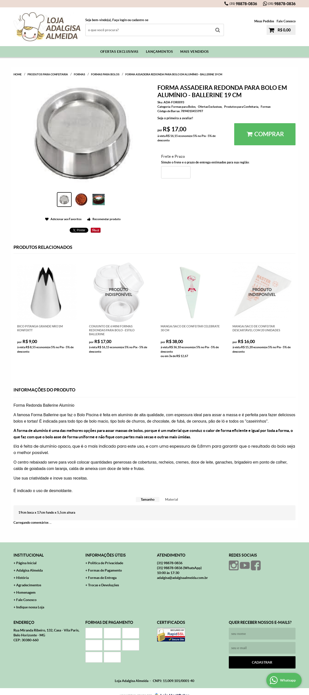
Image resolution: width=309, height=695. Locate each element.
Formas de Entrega (102, 578)
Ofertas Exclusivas (119, 51)
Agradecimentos (28, 585)
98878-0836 (243, 3)
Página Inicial (26, 563)
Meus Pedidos (264, 21)
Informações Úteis (105, 555)
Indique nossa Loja (30, 607)
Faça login (119, 20)
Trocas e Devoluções (103, 585)
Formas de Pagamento (105, 570)
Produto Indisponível (119, 292)
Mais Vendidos (194, 51)
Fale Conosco (286, 21)
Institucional (28, 555)
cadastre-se (140, 20)
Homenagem (26, 592)
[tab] (147, 499)
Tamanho (147, 499)
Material (171, 499)
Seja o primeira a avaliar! (175, 118)
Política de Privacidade (105, 563)
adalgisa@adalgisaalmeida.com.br (182, 578)
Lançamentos (159, 51)
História (22, 578)
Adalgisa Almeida (29, 570)
